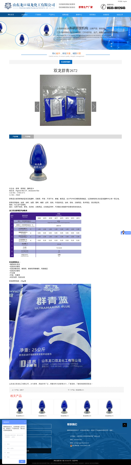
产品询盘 (27, 136)
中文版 (120, 1)
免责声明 (75, 460)
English (125, 1)
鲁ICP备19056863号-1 (66, 460)
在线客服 (129, 31)
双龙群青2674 (42, 416)
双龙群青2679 (109, 416)
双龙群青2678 (87, 416)
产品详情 (15, 136)
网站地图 (56, 460)
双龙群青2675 (65, 416)
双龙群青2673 (80, 390)
